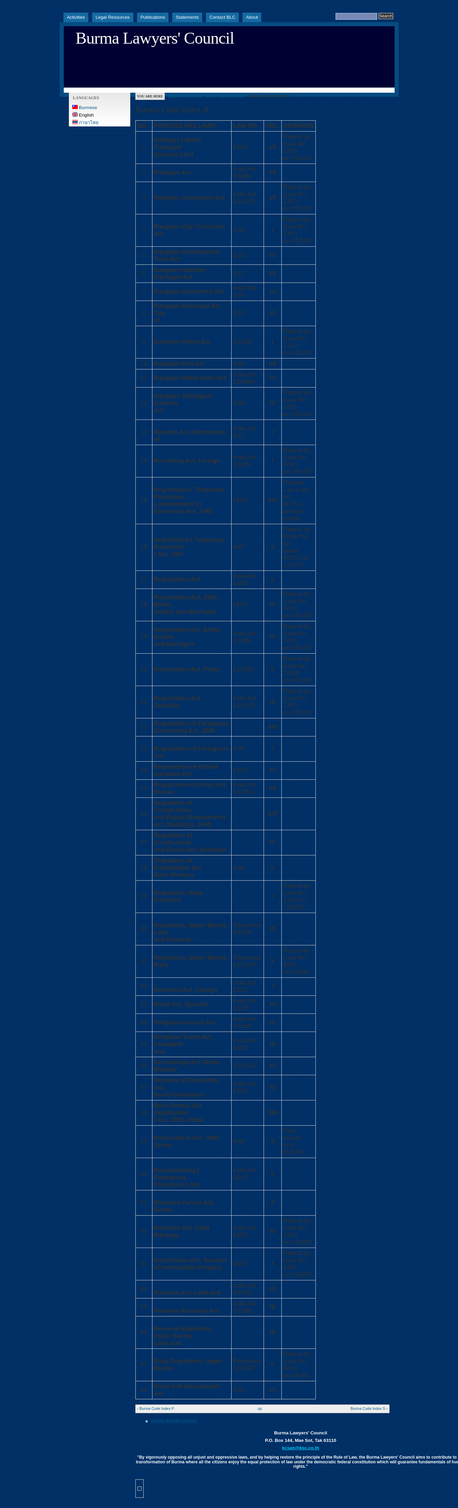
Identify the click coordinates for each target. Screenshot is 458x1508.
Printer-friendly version (174, 1420)
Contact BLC (222, 17)
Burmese (84, 107)
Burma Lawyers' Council (155, 38)
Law (210, 95)
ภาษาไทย (85, 122)
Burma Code (231, 95)
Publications (153, 17)
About (252, 17)
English (83, 115)
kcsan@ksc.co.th (300, 1447)
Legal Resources (112, 17)
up (260, 1408)
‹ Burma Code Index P (155, 1408)
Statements (187, 17)
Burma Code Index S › (369, 1408)
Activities (76, 17)
